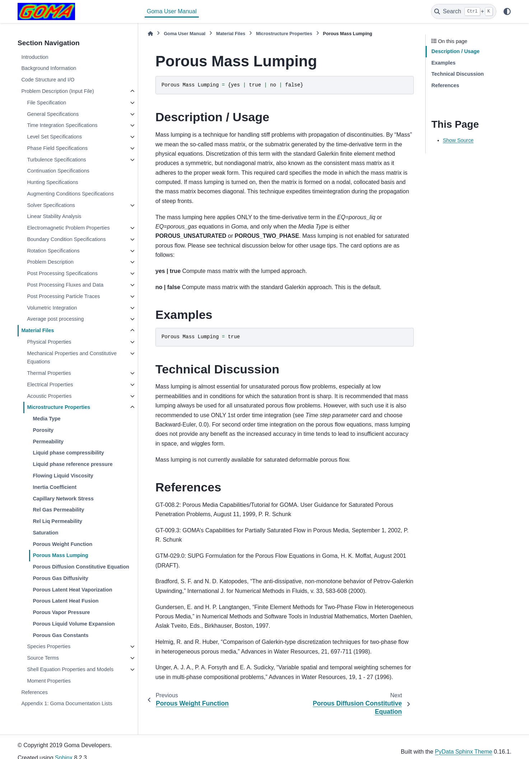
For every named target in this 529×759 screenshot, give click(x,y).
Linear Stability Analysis (54, 216)
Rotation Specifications (53, 251)
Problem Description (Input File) (57, 91)
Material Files (37, 330)
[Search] (463, 11)
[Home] (150, 33)
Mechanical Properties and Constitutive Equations (72, 357)
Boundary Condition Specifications (66, 239)
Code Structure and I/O (47, 79)
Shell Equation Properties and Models (70, 669)
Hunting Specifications (52, 182)
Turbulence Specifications (56, 159)
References (34, 692)
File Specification (46, 102)
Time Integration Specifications (62, 125)
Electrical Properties (50, 384)
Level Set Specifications (54, 137)
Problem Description (50, 262)
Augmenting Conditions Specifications (70, 194)
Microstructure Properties (58, 407)
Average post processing (55, 319)
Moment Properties (49, 681)
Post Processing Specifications (62, 273)
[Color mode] (507, 11)
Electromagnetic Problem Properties (68, 228)
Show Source (458, 140)
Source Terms (43, 658)
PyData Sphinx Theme (463, 752)
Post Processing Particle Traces (63, 296)
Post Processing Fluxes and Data (65, 285)
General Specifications (53, 114)
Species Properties (48, 646)
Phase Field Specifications (57, 148)
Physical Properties (49, 342)
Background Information (48, 68)
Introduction (34, 57)
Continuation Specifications (58, 171)
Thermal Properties (49, 373)
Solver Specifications (51, 205)
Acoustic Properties (49, 396)
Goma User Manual (172, 11)
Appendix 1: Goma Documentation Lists (66, 703)
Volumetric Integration (52, 308)
